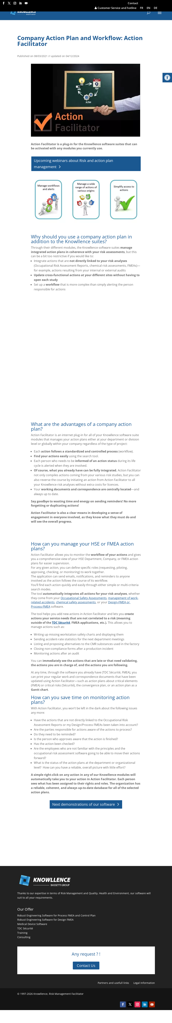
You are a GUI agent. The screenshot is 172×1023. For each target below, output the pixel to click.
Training (22, 932)
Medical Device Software (32, 924)
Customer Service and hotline (116, 8)
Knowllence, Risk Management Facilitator (58, 993)
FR (141, 8)
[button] (167, 77)
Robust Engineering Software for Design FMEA (45, 919)
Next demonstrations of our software (83, 804)
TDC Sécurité (25, 928)
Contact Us (86, 965)
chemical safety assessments (76, 602)
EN (148, 8)
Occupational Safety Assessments (84, 598)
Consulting (23, 937)
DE (155, 8)
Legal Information (144, 983)
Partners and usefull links (113, 983)
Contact (133, 3)
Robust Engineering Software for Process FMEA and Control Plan (56, 915)
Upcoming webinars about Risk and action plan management (73, 163)
